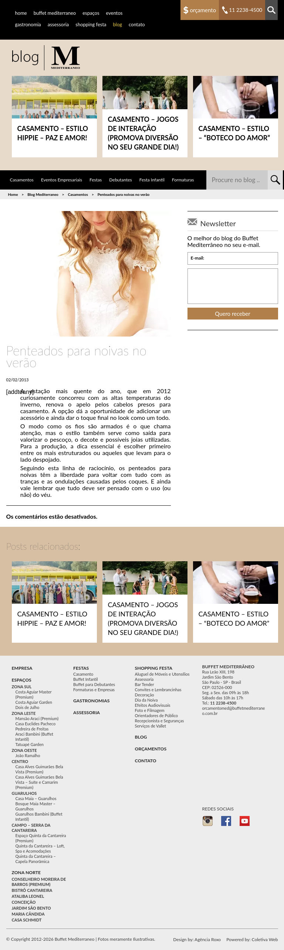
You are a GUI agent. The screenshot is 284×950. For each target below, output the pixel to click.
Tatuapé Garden (30, 744)
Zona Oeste (24, 750)
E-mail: (197, 258)
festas (81, 668)
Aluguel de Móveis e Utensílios (162, 674)
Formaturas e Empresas (94, 689)
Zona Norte (26, 872)
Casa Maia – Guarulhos (36, 798)
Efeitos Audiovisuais (152, 705)
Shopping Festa (90, 24)
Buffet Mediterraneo (55, 13)
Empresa (22, 668)
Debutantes (120, 180)
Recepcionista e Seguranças (159, 720)
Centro (20, 761)
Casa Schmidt (27, 919)
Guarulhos (24, 793)
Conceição (24, 902)
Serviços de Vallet (150, 725)
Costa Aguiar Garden (34, 702)
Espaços (90, 13)
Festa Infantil (152, 180)
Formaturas (183, 180)
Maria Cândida (28, 913)
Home (21, 13)
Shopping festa (153, 668)
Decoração (144, 694)
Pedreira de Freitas (32, 728)
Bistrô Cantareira (32, 890)
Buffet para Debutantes (94, 684)
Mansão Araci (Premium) (37, 718)
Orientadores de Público (156, 715)
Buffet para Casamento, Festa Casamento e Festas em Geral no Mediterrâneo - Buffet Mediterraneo (46, 57)
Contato (137, 24)
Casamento (83, 674)
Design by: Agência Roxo (197, 939)
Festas (95, 180)
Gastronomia (28, 24)
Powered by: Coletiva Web (252, 939)
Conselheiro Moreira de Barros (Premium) (39, 882)
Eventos (114, 13)
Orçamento (203, 10)
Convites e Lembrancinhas (158, 689)
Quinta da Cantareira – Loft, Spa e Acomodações (40, 848)
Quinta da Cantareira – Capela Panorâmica (36, 859)
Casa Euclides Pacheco (36, 723)
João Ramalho (28, 755)
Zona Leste (24, 713)
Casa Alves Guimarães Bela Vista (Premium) (39, 769)
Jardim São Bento (31, 908)
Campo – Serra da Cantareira (31, 828)
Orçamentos (151, 749)
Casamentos (22, 180)
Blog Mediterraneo (42, 194)
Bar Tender (144, 684)
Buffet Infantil (85, 679)
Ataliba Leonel (28, 896)
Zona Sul (22, 686)
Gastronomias (91, 700)
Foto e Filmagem (150, 710)
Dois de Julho (28, 707)
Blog (117, 24)
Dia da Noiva (146, 700)
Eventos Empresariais (61, 180)
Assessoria (58, 24)
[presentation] (233, 286)
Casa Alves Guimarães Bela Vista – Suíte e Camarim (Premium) (39, 782)
